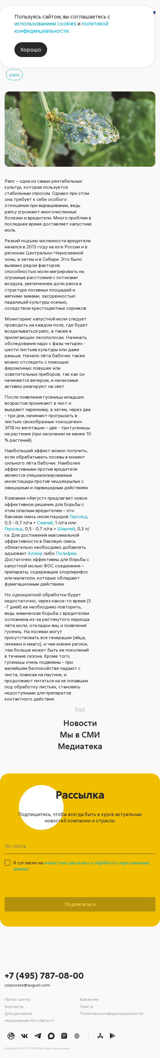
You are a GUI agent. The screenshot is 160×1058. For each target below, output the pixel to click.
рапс (14, 75)
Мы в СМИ (80, 734)
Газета (86, 1006)
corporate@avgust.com (27, 984)
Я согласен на (81, 866)
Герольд (78, 516)
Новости (80, 723)
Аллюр (35, 553)
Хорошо (30, 49)
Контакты (14, 1006)
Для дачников (18, 1013)
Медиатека (80, 746)
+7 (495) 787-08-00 (44, 975)
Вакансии (89, 999)
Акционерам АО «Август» (29, 1020)
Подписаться (80, 904)
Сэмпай (45, 522)
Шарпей (66, 528)
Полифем (66, 553)
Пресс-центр (17, 999)
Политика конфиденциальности (111, 1013)
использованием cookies (45, 23)
